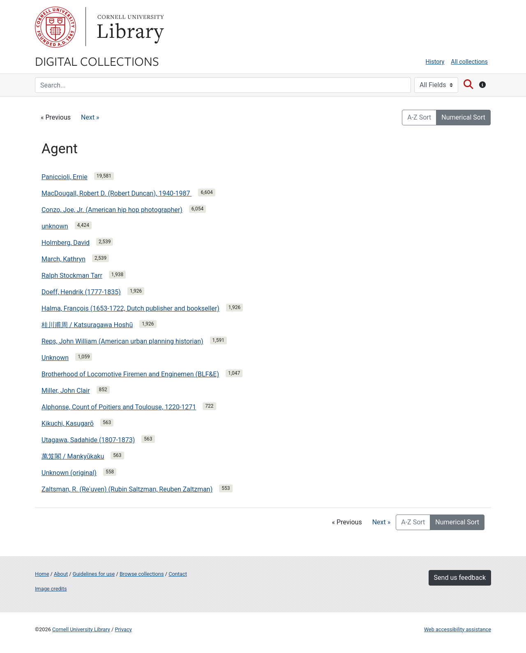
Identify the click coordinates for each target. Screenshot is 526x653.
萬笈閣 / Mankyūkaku (73, 456)
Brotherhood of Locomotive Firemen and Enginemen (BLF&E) (130, 374)
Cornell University (55, 27)
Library (129, 27)
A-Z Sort (419, 117)
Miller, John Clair (66, 391)
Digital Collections (97, 60)
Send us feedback (460, 577)
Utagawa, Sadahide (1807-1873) (88, 440)
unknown (55, 226)
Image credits (51, 589)
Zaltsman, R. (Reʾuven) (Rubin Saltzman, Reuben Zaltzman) (127, 489)
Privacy (123, 629)
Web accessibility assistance (457, 629)
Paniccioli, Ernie (65, 177)
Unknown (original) (69, 473)
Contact (177, 574)
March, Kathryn (63, 259)
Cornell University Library (81, 629)
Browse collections (142, 574)
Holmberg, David (66, 243)
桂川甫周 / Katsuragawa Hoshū (87, 325)
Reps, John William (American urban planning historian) (122, 341)
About (61, 574)
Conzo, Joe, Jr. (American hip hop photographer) (112, 210)
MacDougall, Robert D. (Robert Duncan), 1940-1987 (116, 193)
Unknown (55, 358)
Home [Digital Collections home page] (42, 574)
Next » (90, 117)
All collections (469, 61)
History (435, 61)
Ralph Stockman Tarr (72, 275)
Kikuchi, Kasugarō (68, 423)
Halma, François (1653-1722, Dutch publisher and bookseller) (130, 308)
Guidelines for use (94, 574)
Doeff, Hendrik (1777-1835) (81, 292)
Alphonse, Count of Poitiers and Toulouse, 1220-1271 (119, 407)
